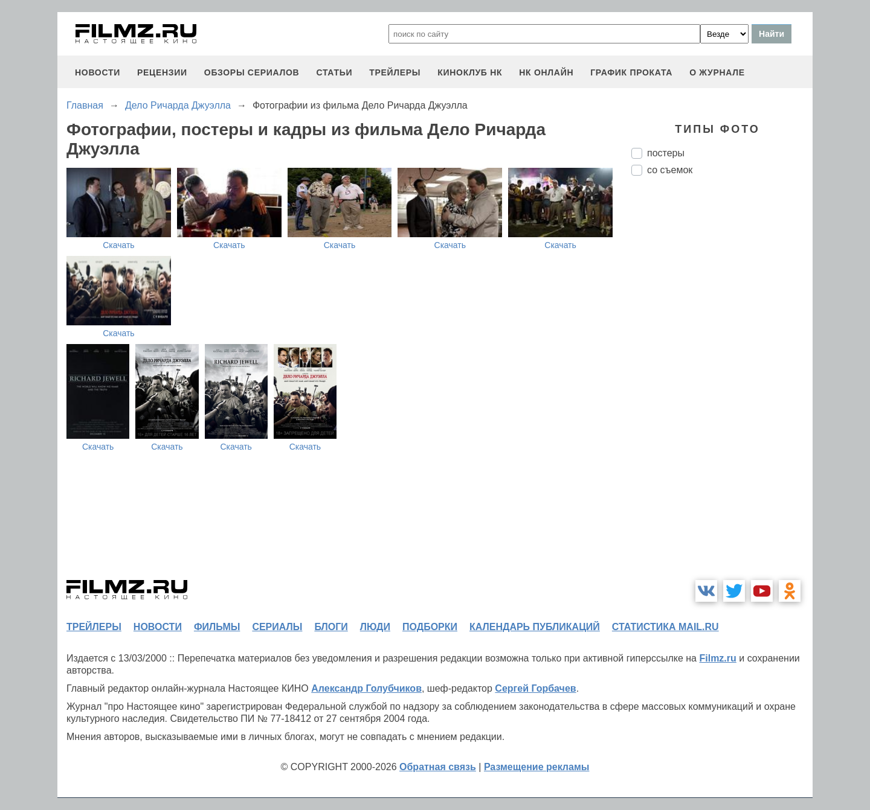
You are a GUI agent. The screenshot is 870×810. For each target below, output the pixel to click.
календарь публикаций (534, 627)
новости (97, 72)
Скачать (119, 245)
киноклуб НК (469, 72)
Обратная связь (437, 767)
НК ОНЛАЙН (546, 72)
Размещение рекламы (537, 767)
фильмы (217, 627)
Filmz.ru (717, 658)
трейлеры (394, 72)
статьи (334, 72)
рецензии (162, 72)
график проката (631, 72)
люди (375, 627)
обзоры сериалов (252, 72)
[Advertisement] (722, 387)
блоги (330, 627)
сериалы (277, 627)
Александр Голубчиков (366, 688)
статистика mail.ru (665, 627)
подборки (429, 627)
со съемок (669, 170)
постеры (666, 153)
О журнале (717, 72)
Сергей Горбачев (535, 688)
